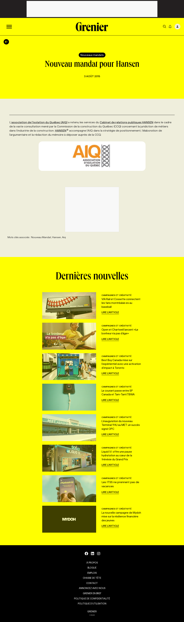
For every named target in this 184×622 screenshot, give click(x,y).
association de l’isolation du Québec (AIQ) (39, 122)
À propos (92, 562)
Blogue (92, 567)
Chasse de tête (92, 578)
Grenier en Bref (92, 593)
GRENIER (92, 611)
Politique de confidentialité (92, 598)
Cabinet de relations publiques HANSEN (126, 122)
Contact (92, 583)
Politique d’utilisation (92, 603)
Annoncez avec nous (92, 588)
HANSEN (61, 130)
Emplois (92, 573)
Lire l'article (110, 312)
